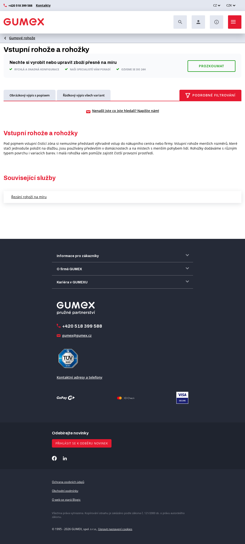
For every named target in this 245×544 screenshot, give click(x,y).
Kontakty (42, 5)
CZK (229, 5)
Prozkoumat (211, 65)
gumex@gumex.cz (77, 335)
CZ (215, 5)
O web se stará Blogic (66, 499)
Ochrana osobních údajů (68, 481)
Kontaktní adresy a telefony (79, 377)
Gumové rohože (22, 38)
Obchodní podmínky (65, 490)
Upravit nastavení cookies (115, 529)
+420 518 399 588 (20, 5)
